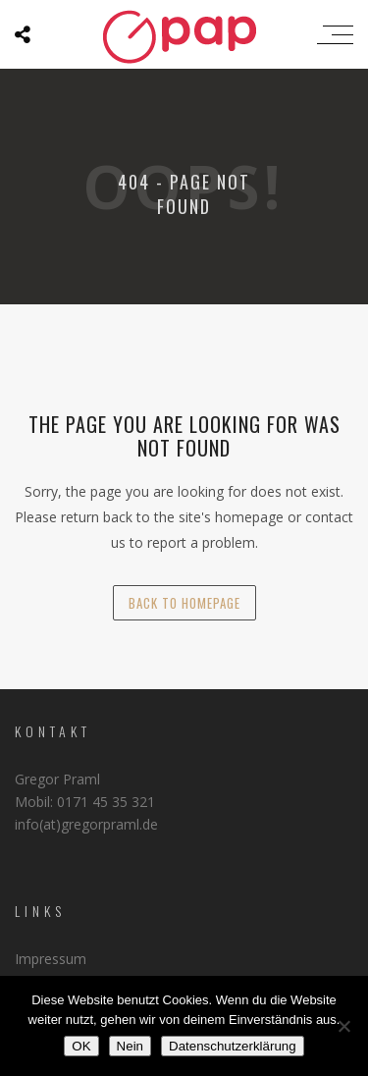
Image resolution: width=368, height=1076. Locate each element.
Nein (130, 1046)
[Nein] (343, 1026)
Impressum (50, 958)
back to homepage (184, 603)
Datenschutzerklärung (232, 1046)
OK (81, 1046)
